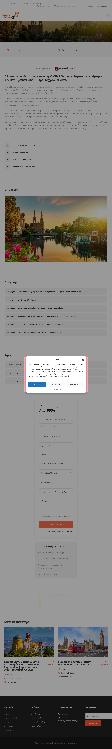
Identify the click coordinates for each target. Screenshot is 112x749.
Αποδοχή (37, 385)
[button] (83, 359)
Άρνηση (56, 385)
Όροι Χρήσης (56, 390)
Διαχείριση (75, 385)
